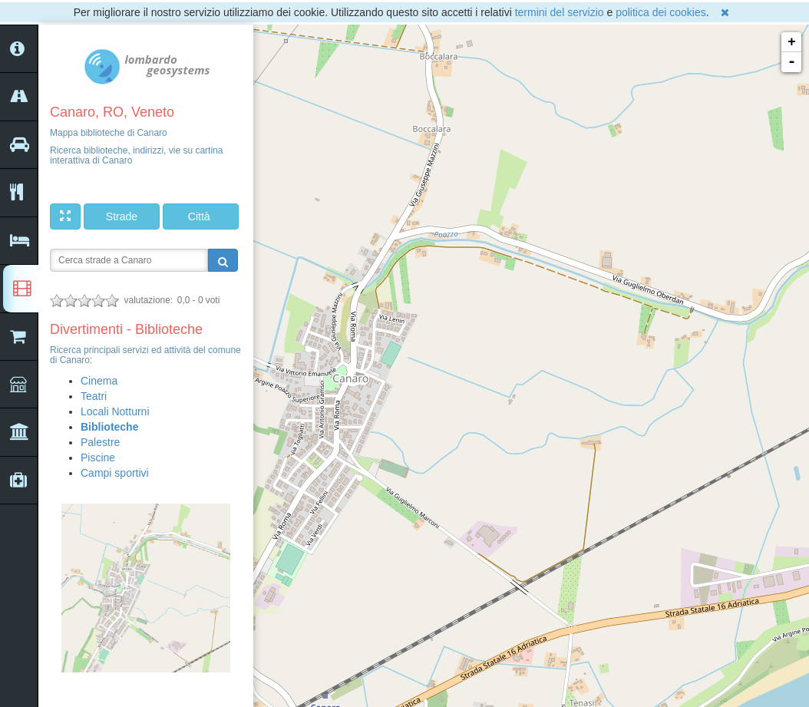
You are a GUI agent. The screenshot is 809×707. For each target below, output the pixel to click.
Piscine (98, 457)
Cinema (99, 381)
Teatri (94, 396)
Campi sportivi (115, 473)
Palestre (100, 442)
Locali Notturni (115, 411)
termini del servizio (559, 12)
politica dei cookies (661, 12)
